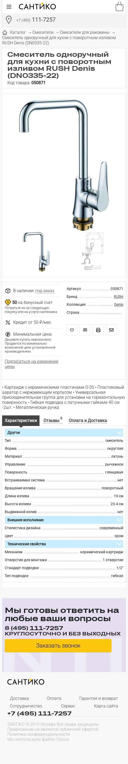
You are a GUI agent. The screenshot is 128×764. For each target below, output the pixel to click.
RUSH (118, 296)
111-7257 (36, 20)
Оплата (54, 698)
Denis (118, 304)
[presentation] (41, 750)
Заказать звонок (58, 645)
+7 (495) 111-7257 (39, 713)
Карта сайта (106, 706)
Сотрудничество (26, 706)
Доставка (19, 698)
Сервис (68, 706)
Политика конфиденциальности (38, 734)
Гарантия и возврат (98, 698)
